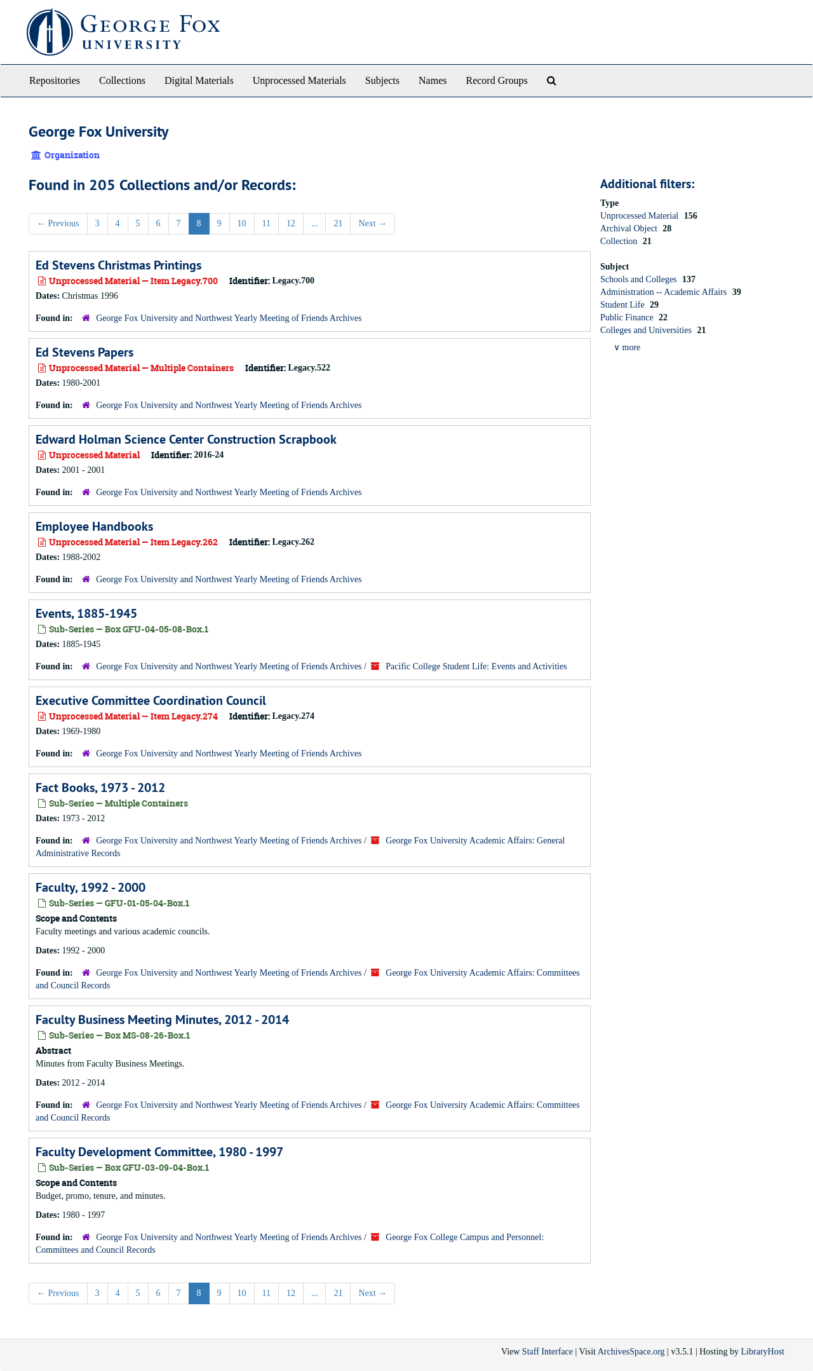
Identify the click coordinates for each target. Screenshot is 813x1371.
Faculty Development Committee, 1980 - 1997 (159, 1151)
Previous (58, 223)
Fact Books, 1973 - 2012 (100, 787)
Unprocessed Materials (299, 80)
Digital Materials (199, 80)
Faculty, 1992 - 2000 (90, 887)
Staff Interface (547, 1351)
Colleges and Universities (647, 330)
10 (242, 223)
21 (337, 223)
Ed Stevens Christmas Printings (118, 265)
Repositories (54, 80)
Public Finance (627, 317)
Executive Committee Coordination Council (151, 700)
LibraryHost (762, 1351)
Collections (122, 80)
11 (266, 223)
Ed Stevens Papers (84, 352)
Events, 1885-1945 (86, 613)
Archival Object (629, 228)
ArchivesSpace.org (631, 1351)
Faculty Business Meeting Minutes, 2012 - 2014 (162, 1019)
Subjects (382, 80)
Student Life (623, 305)
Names (433, 80)
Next (372, 223)
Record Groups (496, 80)
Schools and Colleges (639, 279)
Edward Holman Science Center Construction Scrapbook (186, 439)
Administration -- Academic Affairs (664, 292)
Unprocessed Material (640, 216)
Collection (620, 241)
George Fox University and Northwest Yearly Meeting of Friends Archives (228, 318)
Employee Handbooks (94, 526)
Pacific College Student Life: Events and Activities (476, 666)
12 (290, 223)
